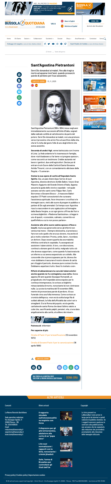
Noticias (71, 26)
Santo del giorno (60, 52)
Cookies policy (22, 475)
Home (9, 38)
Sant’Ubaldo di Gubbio (78, 44)
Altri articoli (55, 397)
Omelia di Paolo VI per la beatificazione (48, 335)
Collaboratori (37, 38)
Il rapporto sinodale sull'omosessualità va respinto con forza (48, 417)
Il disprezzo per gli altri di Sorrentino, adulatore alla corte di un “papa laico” (47, 433)
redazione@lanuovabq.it (14, 429)
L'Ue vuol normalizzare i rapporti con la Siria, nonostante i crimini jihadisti (47, 449)
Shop (68, 38)
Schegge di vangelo (14, 44)
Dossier (60, 38)
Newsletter (95, 26)
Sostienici (49, 38)
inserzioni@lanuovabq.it (14, 434)
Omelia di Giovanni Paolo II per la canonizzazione (52, 342)
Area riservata (79, 38)
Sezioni (26, 38)
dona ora (95, 21)
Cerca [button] (103, 38)
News (70, 21)
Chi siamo (18, 38)
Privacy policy (10, 475)
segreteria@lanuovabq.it (14, 432)
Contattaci (93, 38)
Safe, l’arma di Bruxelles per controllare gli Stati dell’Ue (45, 463)
